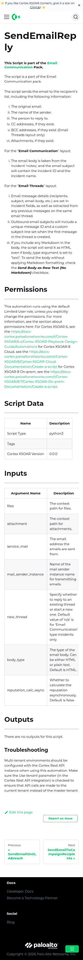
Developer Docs (20, 891)
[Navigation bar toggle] (6, 17)
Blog (10, 922)
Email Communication (30, 65)
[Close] (79, 5)
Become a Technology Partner (32, 898)
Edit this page (18, 812)
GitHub (35, 7)
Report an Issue (60, 818)
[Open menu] (72, 949)
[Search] (76, 17)
